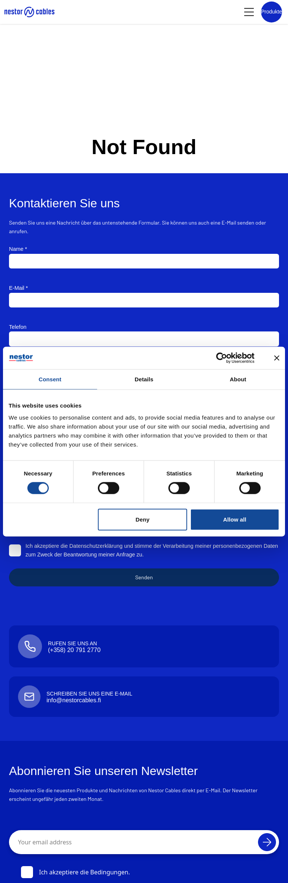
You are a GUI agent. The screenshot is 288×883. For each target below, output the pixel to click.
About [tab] (238, 379)
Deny (143, 519)
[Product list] (271, 11)
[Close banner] (276, 357)
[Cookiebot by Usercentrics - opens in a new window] (227, 357)
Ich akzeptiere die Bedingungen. (75, 872)
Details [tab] (144, 379)
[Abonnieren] (267, 842)
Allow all (234, 519)
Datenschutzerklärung (95, 546)
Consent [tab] (50, 379)
